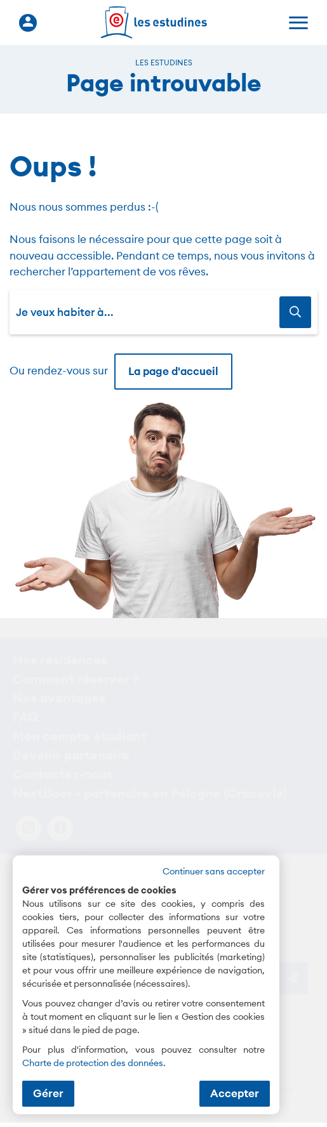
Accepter (234, 1093)
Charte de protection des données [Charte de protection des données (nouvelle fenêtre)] (92, 1063)
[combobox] (147, 312)
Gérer (48, 1093)
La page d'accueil (173, 371)
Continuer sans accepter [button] (214, 871)
